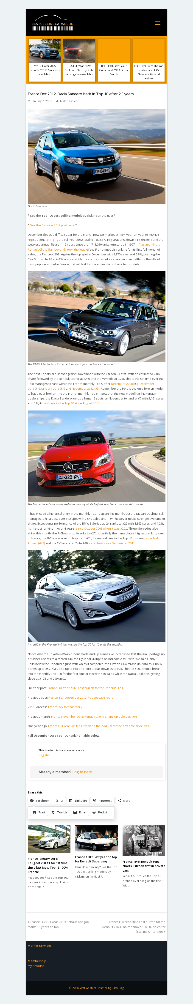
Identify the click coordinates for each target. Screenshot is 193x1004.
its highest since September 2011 (112, 543)
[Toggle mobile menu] (157, 22)
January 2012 (50, 388)
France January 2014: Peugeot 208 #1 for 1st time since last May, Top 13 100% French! (48, 865)
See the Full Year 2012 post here (52, 225)
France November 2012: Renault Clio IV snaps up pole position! (94, 716)
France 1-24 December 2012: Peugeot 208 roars (80, 697)
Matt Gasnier (68, 101)
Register (44, 755)
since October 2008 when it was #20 (100, 528)
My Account (36, 966)
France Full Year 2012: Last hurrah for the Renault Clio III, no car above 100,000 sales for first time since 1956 (133, 927)
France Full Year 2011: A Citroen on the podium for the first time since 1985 (99, 726)
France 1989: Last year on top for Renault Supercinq (96, 859)
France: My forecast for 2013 (67, 707)
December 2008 (122, 384)
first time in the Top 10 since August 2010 (71, 403)
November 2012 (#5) (85, 388)
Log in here (82, 771)
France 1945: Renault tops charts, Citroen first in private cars (144, 866)
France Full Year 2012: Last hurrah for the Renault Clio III (86, 688)
